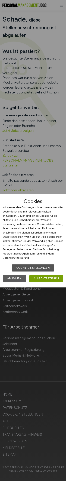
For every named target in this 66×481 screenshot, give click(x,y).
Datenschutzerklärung (16, 257)
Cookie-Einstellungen (33, 267)
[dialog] (33, 240)
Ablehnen (14, 278)
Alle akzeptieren (46, 278)
